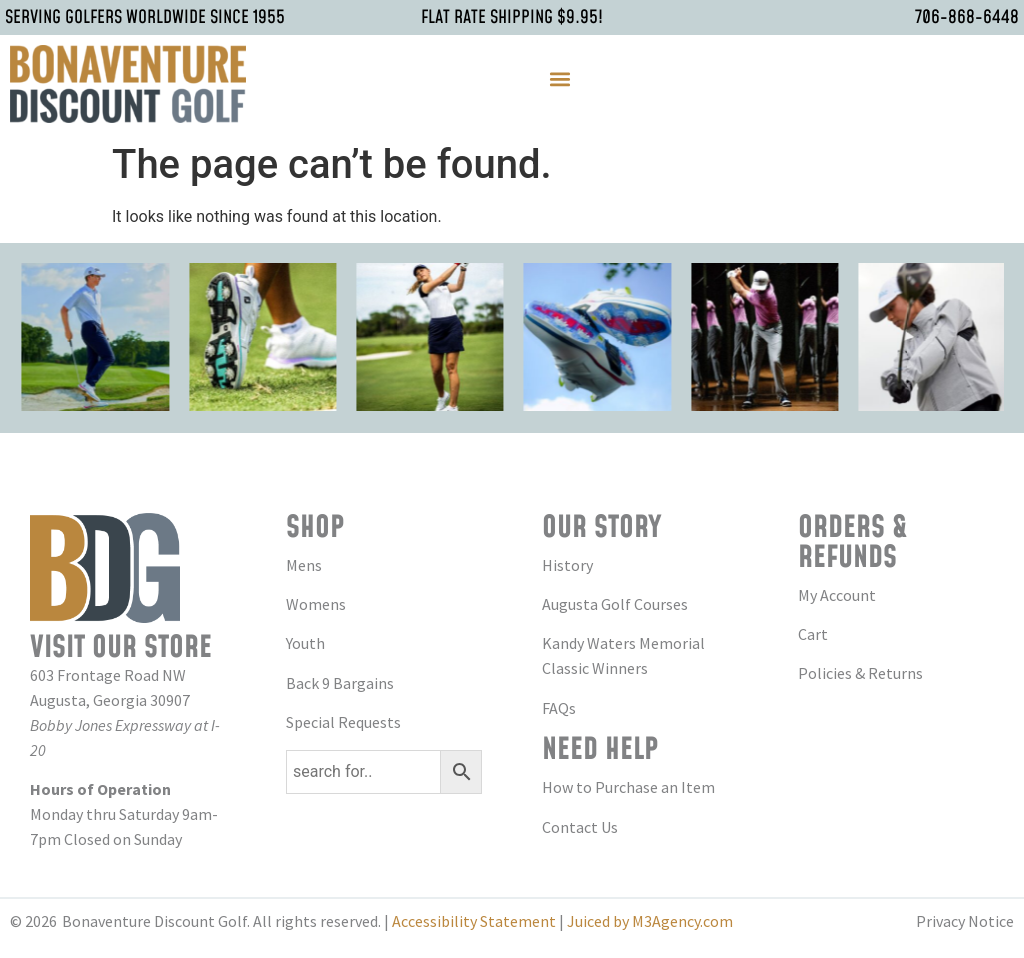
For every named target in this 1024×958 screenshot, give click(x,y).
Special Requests (343, 722)
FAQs (559, 708)
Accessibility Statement (474, 921)
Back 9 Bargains (340, 683)
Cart (813, 634)
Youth (305, 643)
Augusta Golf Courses (615, 604)
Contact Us (580, 827)
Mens (304, 565)
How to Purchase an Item (628, 787)
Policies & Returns (860, 673)
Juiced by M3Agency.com (650, 921)
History (567, 565)
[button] (559, 78)
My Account (837, 595)
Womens (316, 604)
